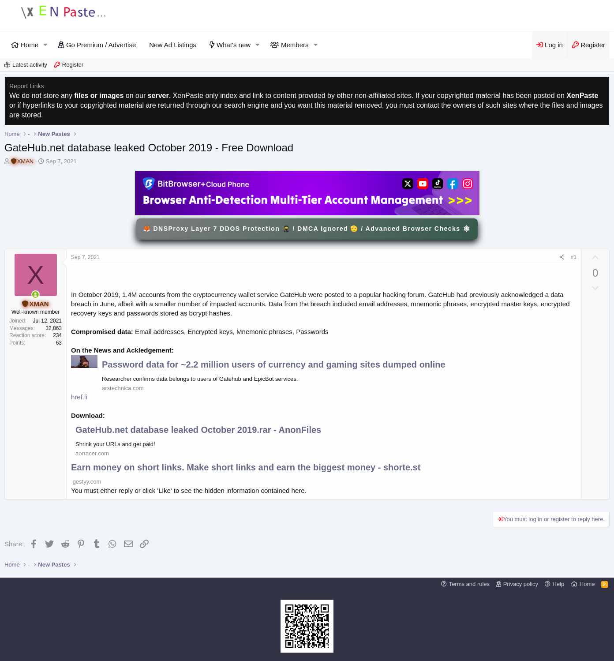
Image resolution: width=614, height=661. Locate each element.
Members (295, 45)
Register (72, 64)
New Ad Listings (172, 45)
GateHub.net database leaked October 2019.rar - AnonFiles (198, 430)
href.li (79, 397)
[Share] (562, 257)
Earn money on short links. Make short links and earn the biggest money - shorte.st (245, 467)
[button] (45, 44)
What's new (234, 45)
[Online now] (35, 294)
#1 (574, 257)
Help (559, 584)
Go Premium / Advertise (101, 45)
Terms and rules (469, 584)
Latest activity (29, 64)
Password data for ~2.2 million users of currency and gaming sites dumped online (274, 364)
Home (29, 45)
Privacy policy (520, 584)
